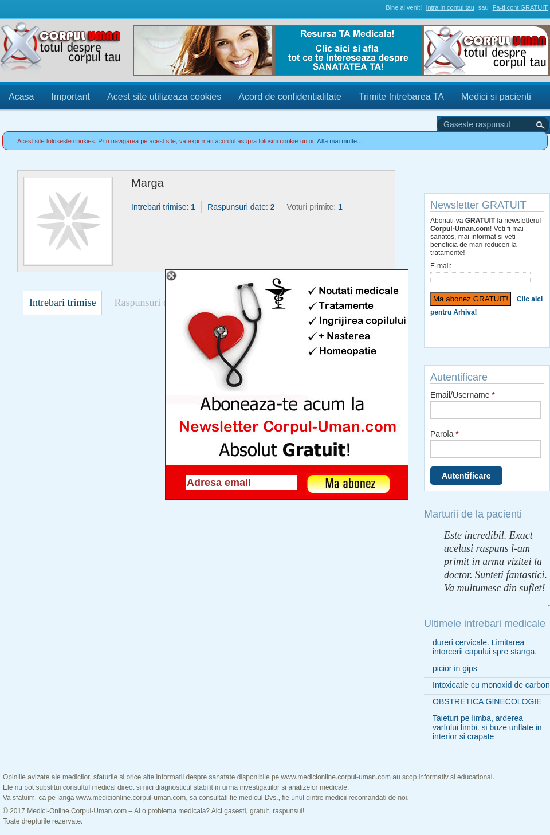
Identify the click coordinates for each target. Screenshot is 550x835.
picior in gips (455, 668)
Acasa (21, 96)
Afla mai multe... (339, 141)
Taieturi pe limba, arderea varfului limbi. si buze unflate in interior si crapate (487, 727)
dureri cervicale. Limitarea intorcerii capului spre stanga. (485, 647)
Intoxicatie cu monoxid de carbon (491, 684)
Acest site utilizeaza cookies (164, 96)
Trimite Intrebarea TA (401, 96)
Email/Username (462, 394)
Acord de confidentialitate (289, 96)
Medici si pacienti (496, 96)
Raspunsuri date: (241, 206)
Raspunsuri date (147, 302)
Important (70, 96)
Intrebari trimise (62, 302)
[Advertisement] (103, 398)
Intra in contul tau (450, 7)
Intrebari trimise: (163, 206)
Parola (444, 433)
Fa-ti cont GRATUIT (520, 7)
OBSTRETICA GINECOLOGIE (487, 701)
